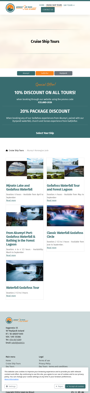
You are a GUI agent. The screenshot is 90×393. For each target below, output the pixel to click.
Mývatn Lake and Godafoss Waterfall (19, 187)
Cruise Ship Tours (16, 150)
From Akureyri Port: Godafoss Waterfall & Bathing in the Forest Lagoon (20, 238)
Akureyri (26, 73)
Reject (59, 386)
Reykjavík (63, 73)
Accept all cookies (75, 386)
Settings (11, 386)
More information (12, 379)
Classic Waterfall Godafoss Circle (65, 235)
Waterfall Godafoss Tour (22, 288)
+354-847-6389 (15, 340)
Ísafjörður (44, 73)
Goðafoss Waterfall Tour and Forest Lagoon (63, 187)
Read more (11, 200)
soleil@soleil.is (17, 343)
